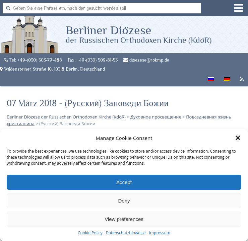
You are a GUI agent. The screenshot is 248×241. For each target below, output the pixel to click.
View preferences (124, 219)
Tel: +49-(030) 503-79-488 (33, 60)
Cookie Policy (90, 233)
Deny (124, 201)
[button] (238, 138)
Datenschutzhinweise (125, 233)
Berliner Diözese (138, 33)
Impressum (159, 233)
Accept (124, 182)
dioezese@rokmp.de (146, 60)
